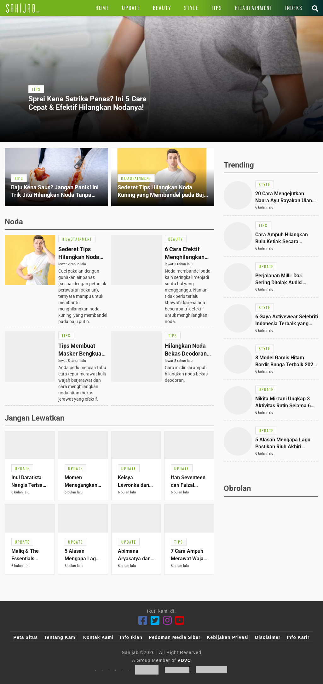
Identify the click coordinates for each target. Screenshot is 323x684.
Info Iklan (131, 637)
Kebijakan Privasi (228, 637)
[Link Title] (23, 8)
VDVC (184, 660)
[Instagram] (167, 620)
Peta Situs (26, 637)
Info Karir (298, 637)
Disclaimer (267, 637)
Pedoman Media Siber (174, 637)
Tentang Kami (60, 637)
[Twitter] (155, 620)
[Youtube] (179, 620)
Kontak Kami (98, 637)
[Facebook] (142, 620)
